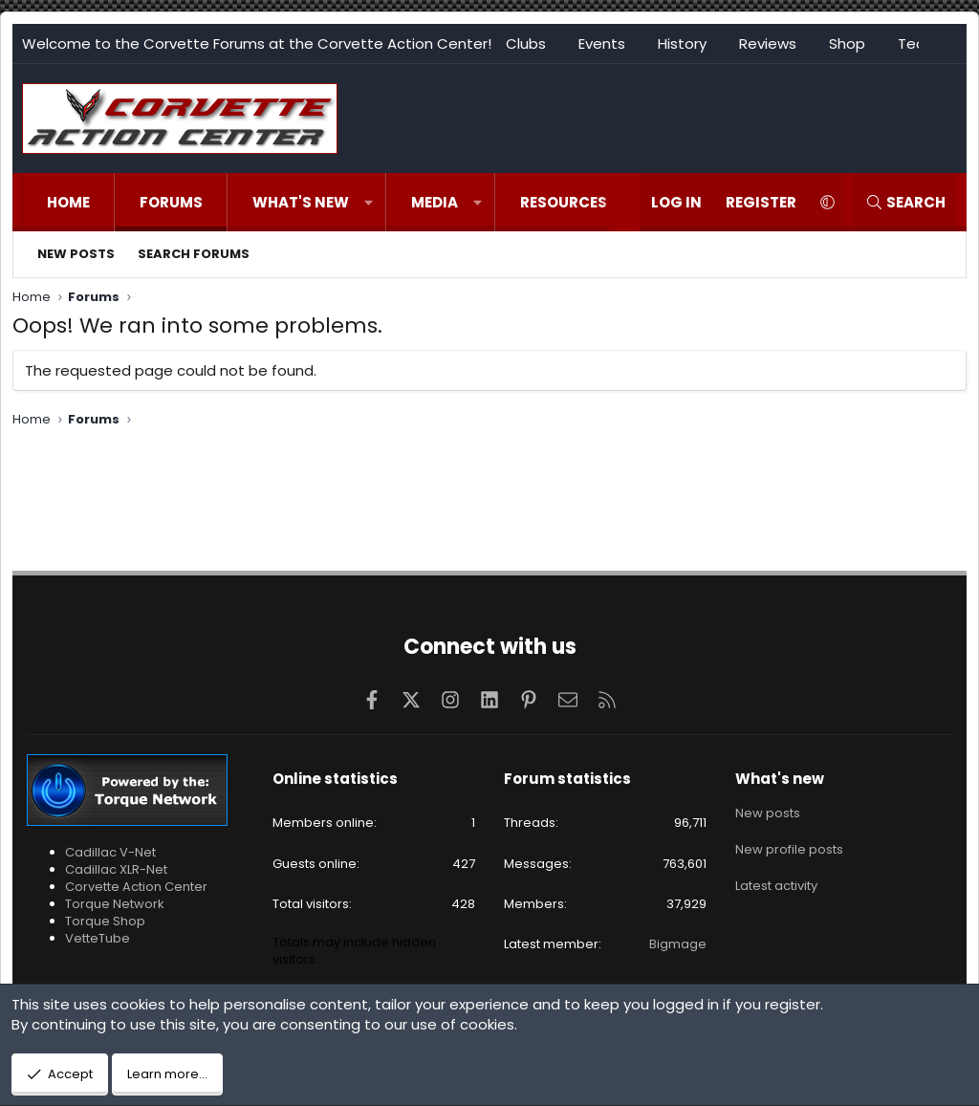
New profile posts (789, 846)
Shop (847, 43)
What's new (300, 202)
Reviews (767, 43)
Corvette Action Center (136, 887)
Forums (171, 202)
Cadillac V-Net (110, 852)
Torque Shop (105, 921)
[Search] (905, 202)
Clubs (526, 43)
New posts (76, 254)
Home (68, 202)
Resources (563, 202)
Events (601, 43)
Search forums (194, 254)
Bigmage (678, 944)
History (682, 43)
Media (434, 202)
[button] (368, 202)
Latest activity (776, 881)
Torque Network (114, 904)
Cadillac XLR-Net (116, 869)
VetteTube (97, 938)
